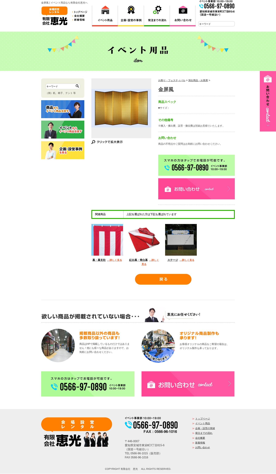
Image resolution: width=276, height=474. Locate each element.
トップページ (202, 419)
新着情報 (200, 443)
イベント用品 (202, 423)
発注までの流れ (203, 433)
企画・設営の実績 (205, 428)
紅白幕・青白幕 (138, 260)
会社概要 (200, 438)
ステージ (172, 260)
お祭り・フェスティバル (171, 80)
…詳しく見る (114, 260)
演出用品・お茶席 (198, 80)
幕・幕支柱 (99, 260)
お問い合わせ (202, 447)
